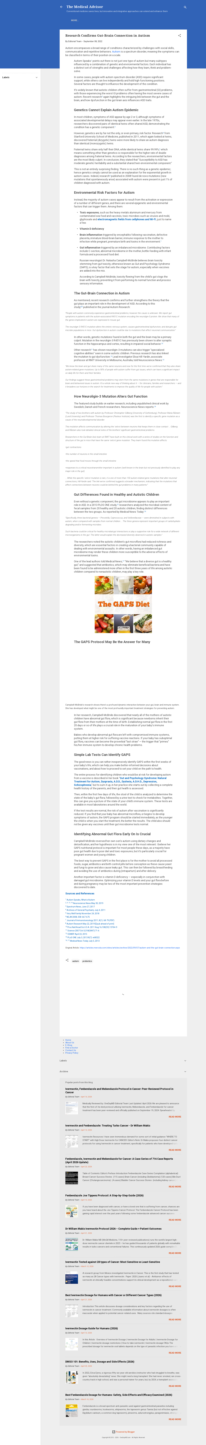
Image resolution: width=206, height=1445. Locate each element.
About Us (69, 1043)
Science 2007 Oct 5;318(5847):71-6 (83, 931)
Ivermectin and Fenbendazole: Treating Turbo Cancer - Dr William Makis (107, 1126)
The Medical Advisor (85, 7)
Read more (175, 1117)
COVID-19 (113, 20)
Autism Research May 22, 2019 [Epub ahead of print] (90, 924)
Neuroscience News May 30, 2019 (88, 904)
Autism (116, 52)
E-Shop (99, 20)
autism (75, 961)
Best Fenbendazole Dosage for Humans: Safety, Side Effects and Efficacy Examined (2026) (118, 1395)
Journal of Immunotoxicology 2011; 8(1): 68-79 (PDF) (90, 921)
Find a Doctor (71, 1048)
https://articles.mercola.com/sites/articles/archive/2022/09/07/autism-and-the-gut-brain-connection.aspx (130, 948)
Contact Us (70, 1051)
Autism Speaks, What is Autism (81, 900)
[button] (179, 36)
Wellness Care (154, 20)
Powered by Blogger (123, 1432)
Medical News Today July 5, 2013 (85, 941)
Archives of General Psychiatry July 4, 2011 (86, 911)
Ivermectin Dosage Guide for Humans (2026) (91, 1328)
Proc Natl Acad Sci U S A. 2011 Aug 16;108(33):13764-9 (92, 928)
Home (87, 20)
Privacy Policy (71, 1053)
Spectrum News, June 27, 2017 (81, 907)
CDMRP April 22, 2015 (77, 934)
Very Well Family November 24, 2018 (83, 914)
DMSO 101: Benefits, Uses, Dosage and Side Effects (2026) (99, 1362)
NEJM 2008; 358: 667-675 (78, 917)
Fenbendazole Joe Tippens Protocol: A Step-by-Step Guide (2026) (104, 1196)
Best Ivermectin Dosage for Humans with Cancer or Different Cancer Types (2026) (113, 1295)
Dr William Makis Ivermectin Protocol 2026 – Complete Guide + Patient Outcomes (113, 1229)
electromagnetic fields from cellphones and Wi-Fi (127, 219)
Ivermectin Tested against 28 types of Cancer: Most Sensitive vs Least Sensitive (112, 1262)
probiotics (87, 961)
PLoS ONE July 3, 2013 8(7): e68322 (84, 938)
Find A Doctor (131, 20)
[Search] (185, 7)
